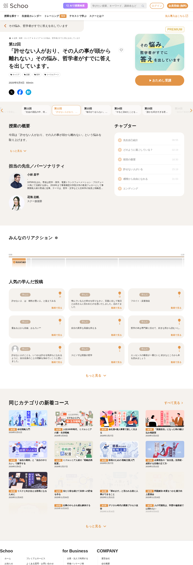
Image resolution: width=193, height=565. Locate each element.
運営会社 (105, 542)
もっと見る (19, 151)
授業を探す (11, 16)
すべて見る (174, 403)
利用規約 (30, 552)
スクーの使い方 (12, 557)
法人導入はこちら (176, 16)
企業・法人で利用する (77, 542)
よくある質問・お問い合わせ (40, 547)
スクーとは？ (96, 16)
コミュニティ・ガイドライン (40, 557)
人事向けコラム (74, 552)
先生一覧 (9, 562)
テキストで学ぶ (77, 16)
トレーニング (55, 16)
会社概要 (105, 547)
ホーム (8, 542)
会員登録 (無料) (177, 5)
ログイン (157, 5)
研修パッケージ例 (75, 547)
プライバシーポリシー (36, 562)
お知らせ (9, 547)
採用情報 (105, 552)
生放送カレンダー (31, 16)
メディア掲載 (107, 562)
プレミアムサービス (35, 542)
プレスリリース (108, 557)
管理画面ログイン (75, 557)
